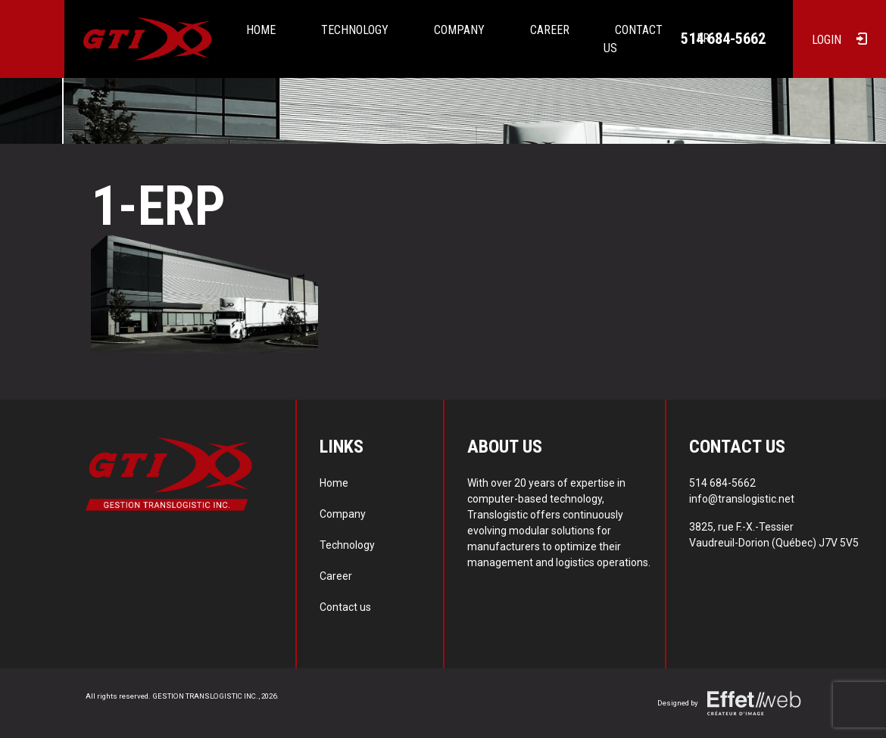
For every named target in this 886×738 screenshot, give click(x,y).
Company (459, 30)
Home (261, 30)
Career (549, 30)
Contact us (345, 607)
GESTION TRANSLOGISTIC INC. (205, 696)
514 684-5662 (723, 38)
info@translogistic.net (741, 499)
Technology (354, 30)
